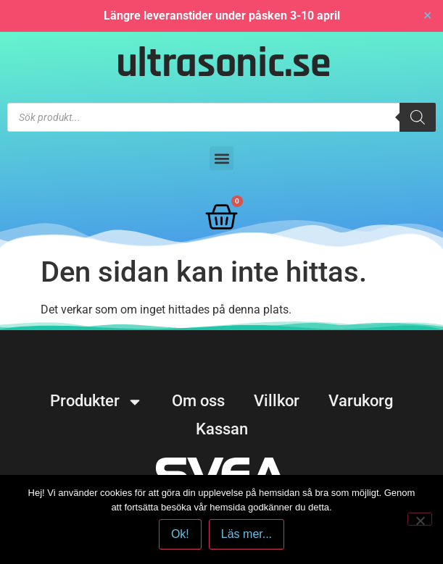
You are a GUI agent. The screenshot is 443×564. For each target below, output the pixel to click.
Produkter (96, 401)
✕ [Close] (427, 15)
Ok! (180, 534)
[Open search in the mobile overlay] (221, 117)
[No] (419, 519)
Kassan (222, 429)
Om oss (198, 401)
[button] (221, 158)
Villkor (276, 401)
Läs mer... (246, 534)
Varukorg (360, 401)
